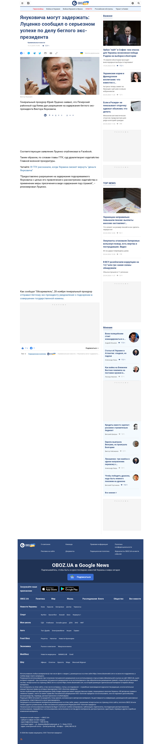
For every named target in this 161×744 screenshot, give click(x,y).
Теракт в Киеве (122, 9)
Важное (107, 15)
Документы (70, 551)
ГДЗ (42, 623)
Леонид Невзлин (111, 377)
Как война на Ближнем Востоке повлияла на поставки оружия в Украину (116, 370)
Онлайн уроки (61, 623)
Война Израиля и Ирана (73, 9)
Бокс (68, 615)
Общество (118, 599)
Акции (69, 631)
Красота (60, 662)
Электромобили (58, 631)
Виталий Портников (112, 485)
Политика (40, 599)
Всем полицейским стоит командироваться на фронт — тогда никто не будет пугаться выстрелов (115, 336)
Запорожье (59, 607)
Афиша (43, 662)
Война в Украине (53, 9)
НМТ (82, 623)
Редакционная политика (37, 354)
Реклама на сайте (48, 551)
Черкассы (77, 607)
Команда (69, 544)
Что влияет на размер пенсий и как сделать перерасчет (121, 228)
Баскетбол (53, 615)
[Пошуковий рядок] (138, 3)
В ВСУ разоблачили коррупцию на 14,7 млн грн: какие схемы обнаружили (121, 265)
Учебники (50, 623)
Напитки (53, 638)
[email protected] (49, 726)
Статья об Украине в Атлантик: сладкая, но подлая (115, 353)
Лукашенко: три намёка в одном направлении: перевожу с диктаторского (117, 462)
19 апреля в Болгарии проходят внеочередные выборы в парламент (118, 61)
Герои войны (38, 9)
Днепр (68, 607)
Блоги (101, 599)
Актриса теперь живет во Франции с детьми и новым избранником (114, 89)
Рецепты (44, 638)
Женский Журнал (79, 662)
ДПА (70, 623)
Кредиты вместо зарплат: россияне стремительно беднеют (117, 428)
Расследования (90, 599)
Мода (68, 662)
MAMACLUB (62, 654)
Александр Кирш (111, 360)
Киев (43, 607)
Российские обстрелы (104, 9)
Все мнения (110, 493)
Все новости (135, 599)
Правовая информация (99, 544)
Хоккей (62, 615)
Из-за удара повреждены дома (116, 251)
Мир (53, 599)
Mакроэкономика (64, 646)
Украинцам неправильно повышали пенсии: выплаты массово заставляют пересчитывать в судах (118, 220)
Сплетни (52, 662)
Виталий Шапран (111, 434)
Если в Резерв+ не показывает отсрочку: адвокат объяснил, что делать (115, 107)
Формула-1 (77, 615)
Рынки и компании (48, 646)
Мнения (107, 327)
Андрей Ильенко (111, 343)
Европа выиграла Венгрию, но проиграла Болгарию (116, 445)
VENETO (88, 9)
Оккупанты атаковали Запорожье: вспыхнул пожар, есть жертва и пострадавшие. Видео (121, 243)
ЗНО (76, 623)
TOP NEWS (109, 183)
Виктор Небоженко (111, 451)
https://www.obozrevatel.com (103, 674)
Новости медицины (48, 654)
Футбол (43, 615)
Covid (71, 654)
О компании (45, 544)
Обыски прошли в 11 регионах (115, 272)
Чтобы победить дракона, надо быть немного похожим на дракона (117, 478)
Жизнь (70, 599)
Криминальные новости (36, 43)
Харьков (50, 607)
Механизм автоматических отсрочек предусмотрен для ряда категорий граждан (114, 118)
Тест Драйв (45, 631)
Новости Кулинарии (66, 638)
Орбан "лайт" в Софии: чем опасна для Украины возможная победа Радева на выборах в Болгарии (121, 52)
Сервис (76, 631)
